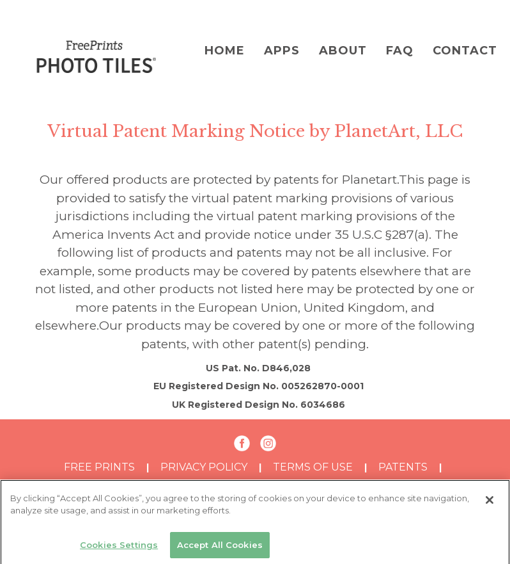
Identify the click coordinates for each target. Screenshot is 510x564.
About (343, 51)
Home (225, 51)
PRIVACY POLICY (203, 467)
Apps (282, 51)
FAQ (399, 51)
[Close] (489, 502)
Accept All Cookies (220, 547)
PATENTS (403, 467)
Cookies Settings (119, 547)
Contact (465, 51)
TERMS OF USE (313, 467)
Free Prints (99, 467)
